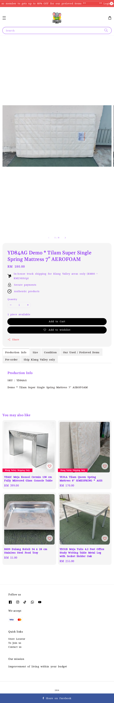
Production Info (16, 352)
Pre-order (11, 359)
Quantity (12, 299)
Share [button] (13, 339)
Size (35, 352)
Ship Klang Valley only (39, 359)
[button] (4, 18)
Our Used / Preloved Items (81, 352)
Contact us (15, 647)
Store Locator (16, 639)
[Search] (106, 30)
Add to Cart (57, 321)
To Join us (14, 643)
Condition (50, 352)
